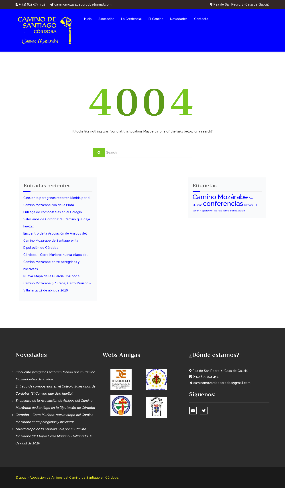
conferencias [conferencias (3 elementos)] (223, 203)
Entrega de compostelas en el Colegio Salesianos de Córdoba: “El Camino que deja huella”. (56, 219)
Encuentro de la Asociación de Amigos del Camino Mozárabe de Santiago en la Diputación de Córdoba (55, 240)
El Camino (156, 19)
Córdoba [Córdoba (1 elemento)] (249, 205)
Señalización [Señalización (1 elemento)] (237, 210)
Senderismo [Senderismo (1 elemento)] (221, 210)
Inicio (88, 19)
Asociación (106, 19)
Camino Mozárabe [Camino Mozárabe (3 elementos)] (220, 197)
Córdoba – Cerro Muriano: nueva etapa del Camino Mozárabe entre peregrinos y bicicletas (55, 262)
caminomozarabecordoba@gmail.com (81, 4)
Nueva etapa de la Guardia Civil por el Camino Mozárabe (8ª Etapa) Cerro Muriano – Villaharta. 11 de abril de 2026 (57, 283)
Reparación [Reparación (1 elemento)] (206, 210)
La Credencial (131, 19)
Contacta (201, 19)
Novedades (178, 19)
